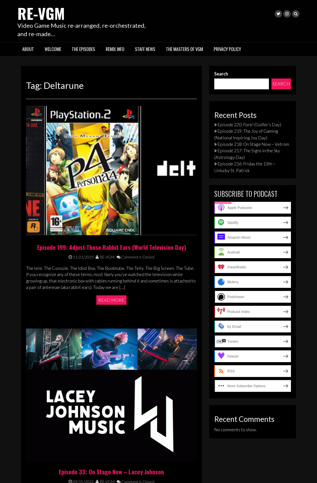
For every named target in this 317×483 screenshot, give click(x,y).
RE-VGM (41, 13)
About (28, 49)
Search (221, 73)
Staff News (145, 49)
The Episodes (83, 49)
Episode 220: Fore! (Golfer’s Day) (249, 124)
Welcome (53, 49)
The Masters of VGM (184, 49)
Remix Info (115, 49)
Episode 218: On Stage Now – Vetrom (253, 144)
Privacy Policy (227, 49)
